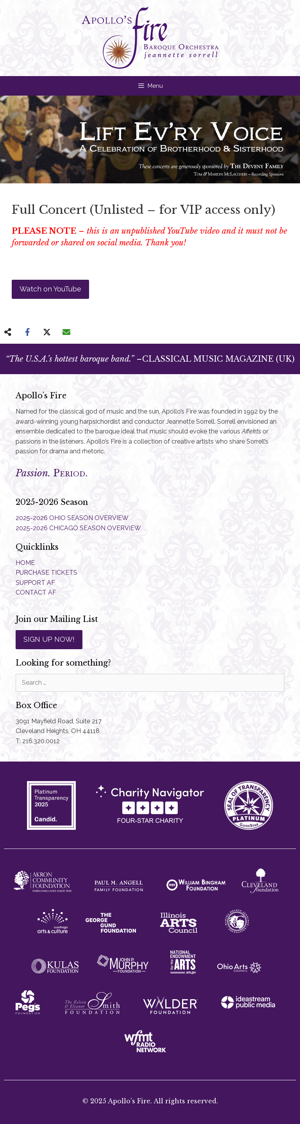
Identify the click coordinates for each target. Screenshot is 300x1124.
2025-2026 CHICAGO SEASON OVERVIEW (78, 528)
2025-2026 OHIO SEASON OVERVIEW (72, 518)
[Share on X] (47, 332)
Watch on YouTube (50, 289)
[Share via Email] (66, 332)
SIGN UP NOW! (49, 639)
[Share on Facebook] (27, 332)
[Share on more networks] (8, 332)
